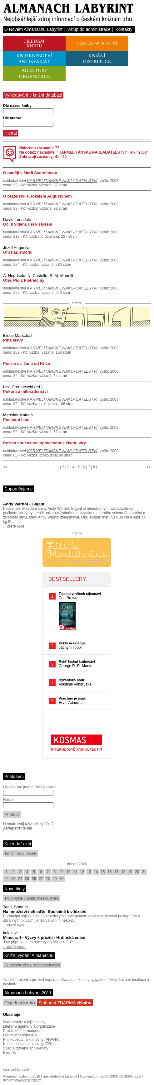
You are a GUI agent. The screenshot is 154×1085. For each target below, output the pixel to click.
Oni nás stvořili (17, 252)
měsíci (42, 898)
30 (61, 879)
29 (54, 879)
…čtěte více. (14, 526)
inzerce (8, 1069)
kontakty (23, 1069)
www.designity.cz (28, 1080)
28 (48, 879)
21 (144, 872)
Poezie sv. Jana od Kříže (26, 363)
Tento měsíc (14, 853)
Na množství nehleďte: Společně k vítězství (45, 911)
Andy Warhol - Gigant (23, 504)
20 (137, 872)
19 (130, 872)
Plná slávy (13, 340)
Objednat (19, 1002)
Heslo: (8, 799)
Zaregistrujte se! (17, 828)
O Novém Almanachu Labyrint (33, 29)
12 (82, 872)
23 (13, 879)
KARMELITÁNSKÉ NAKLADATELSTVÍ (62, 180)
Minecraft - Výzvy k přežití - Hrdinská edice (44, 937)
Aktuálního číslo (17, 965)
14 (96, 872)
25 (27, 879)
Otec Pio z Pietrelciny (23, 280)
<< (5, 467)
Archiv (32, 853)
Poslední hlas (16, 419)
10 (68, 872)
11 (75, 872)
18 (123, 872)
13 (89, 872)
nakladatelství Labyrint (60, 1076)
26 (34, 879)
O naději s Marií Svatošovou (30, 172)
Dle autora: (13, 118)
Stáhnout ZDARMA (65, 1002)
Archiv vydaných (46, 965)
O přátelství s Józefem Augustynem (37, 196)
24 (20, 879)
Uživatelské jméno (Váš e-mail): (29, 787)
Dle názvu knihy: (18, 105)
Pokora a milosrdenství (25, 391)
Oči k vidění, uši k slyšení (27, 224)
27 (41, 879)
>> (149, 467)
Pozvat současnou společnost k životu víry (44, 443)
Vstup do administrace (89, 29)
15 (103, 872)
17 (116, 872)
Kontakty (123, 29)
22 (6, 879)
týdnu (54, 898)
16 (109, 872)
